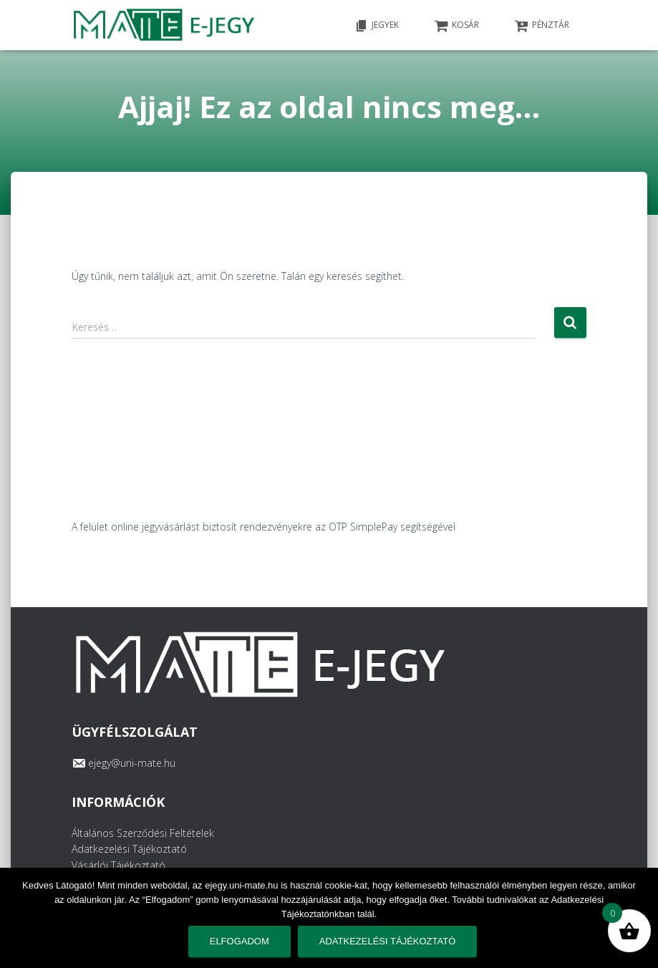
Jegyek (376, 26)
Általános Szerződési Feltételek (143, 833)
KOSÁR (457, 26)
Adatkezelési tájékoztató (387, 941)
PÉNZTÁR (542, 26)
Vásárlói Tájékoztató (118, 865)
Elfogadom (239, 941)
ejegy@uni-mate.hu (131, 763)
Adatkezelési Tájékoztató (129, 849)
